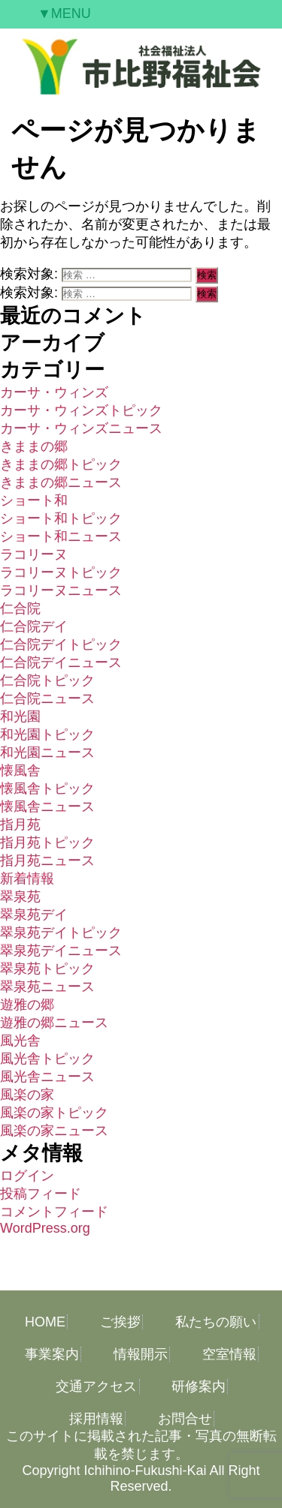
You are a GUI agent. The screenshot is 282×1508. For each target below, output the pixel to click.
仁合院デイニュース (61, 662)
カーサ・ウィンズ (54, 392)
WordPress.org (45, 1228)
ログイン (27, 1175)
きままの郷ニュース (61, 482)
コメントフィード (54, 1211)
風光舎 (20, 1040)
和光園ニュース (47, 752)
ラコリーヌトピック (61, 572)
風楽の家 (27, 1094)
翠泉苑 (20, 896)
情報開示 (141, 1354)
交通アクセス (96, 1386)
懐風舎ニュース (47, 806)
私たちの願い (215, 1321)
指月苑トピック (47, 842)
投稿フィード (40, 1193)
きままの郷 (34, 446)
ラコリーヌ (34, 554)
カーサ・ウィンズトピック (81, 410)
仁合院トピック (47, 680)
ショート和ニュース (61, 536)
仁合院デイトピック (61, 644)
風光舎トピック (47, 1058)
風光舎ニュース (47, 1076)
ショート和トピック (61, 518)
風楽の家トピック (54, 1112)
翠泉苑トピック (47, 968)
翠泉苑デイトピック (61, 932)
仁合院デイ (34, 626)
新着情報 (27, 878)
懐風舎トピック (47, 788)
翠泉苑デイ (34, 914)
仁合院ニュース (47, 698)
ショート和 (34, 500)
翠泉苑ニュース (47, 986)
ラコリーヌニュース (61, 590)
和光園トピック (47, 734)
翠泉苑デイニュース (61, 950)
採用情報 (96, 1418)
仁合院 (20, 608)
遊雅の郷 (27, 1004)
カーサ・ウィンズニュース (81, 428)
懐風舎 (20, 770)
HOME (45, 1321)
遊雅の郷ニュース (54, 1022)
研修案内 (198, 1386)
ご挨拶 (120, 1321)
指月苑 (20, 824)
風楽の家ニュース (54, 1130)
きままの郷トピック (61, 464)
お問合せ (185, 1418)
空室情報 (229, 1354)
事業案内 (52, 1354)
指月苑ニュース (47, 860)
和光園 (20, 716)
